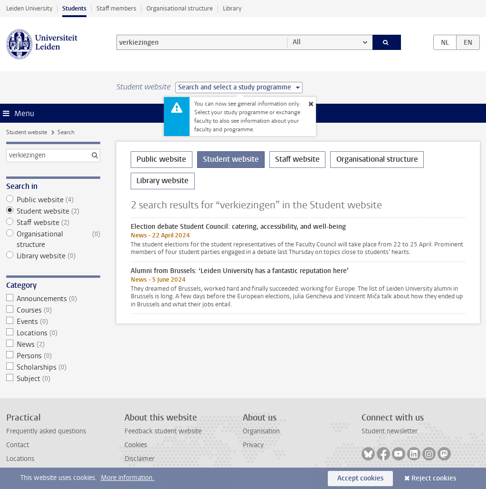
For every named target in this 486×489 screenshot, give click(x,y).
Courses (53, 310)
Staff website (53, 222)
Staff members (116, 8)
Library (232, 8)
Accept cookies (360, 478)
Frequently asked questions (46, 431)
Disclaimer (139, 458)
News (53, 344)
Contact (17, 445)
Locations (53, 333)
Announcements (53, 298)
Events (53, 321)
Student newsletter (390, 431)
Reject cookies (433, 478)
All (297, 42)
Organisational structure (179, 8)
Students (74, 8)
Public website (53, 200)
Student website (26, 132)
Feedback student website (162, 431)
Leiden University (29, 8)
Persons (53, 356)
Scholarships (53, 367)
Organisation (261, 431)
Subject (53, 378)
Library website (53, 256)
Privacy (253, 445)
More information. (127, 477)
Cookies (135, 445)
